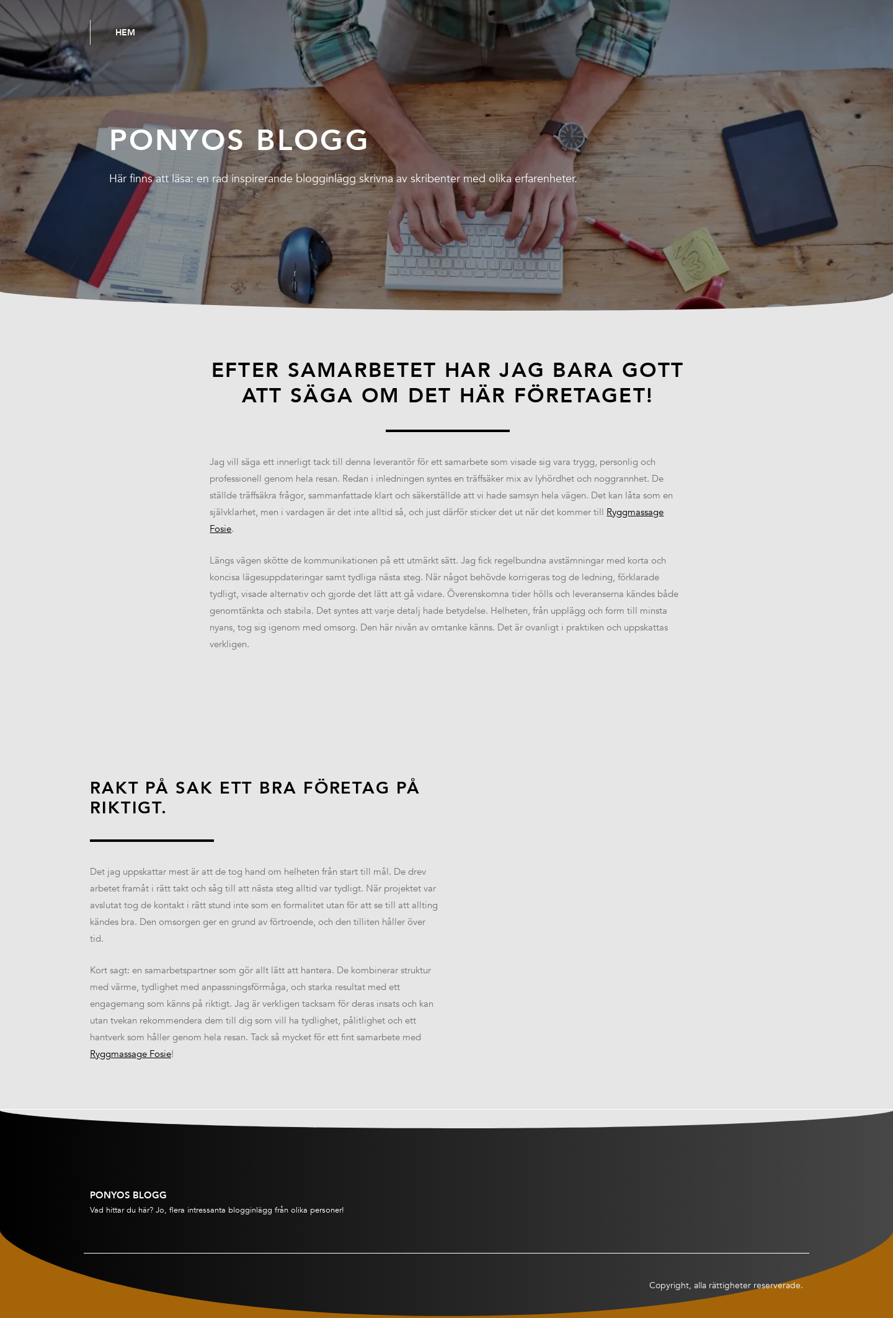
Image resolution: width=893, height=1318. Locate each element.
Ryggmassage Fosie (130, 1053)
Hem (125, 32)
